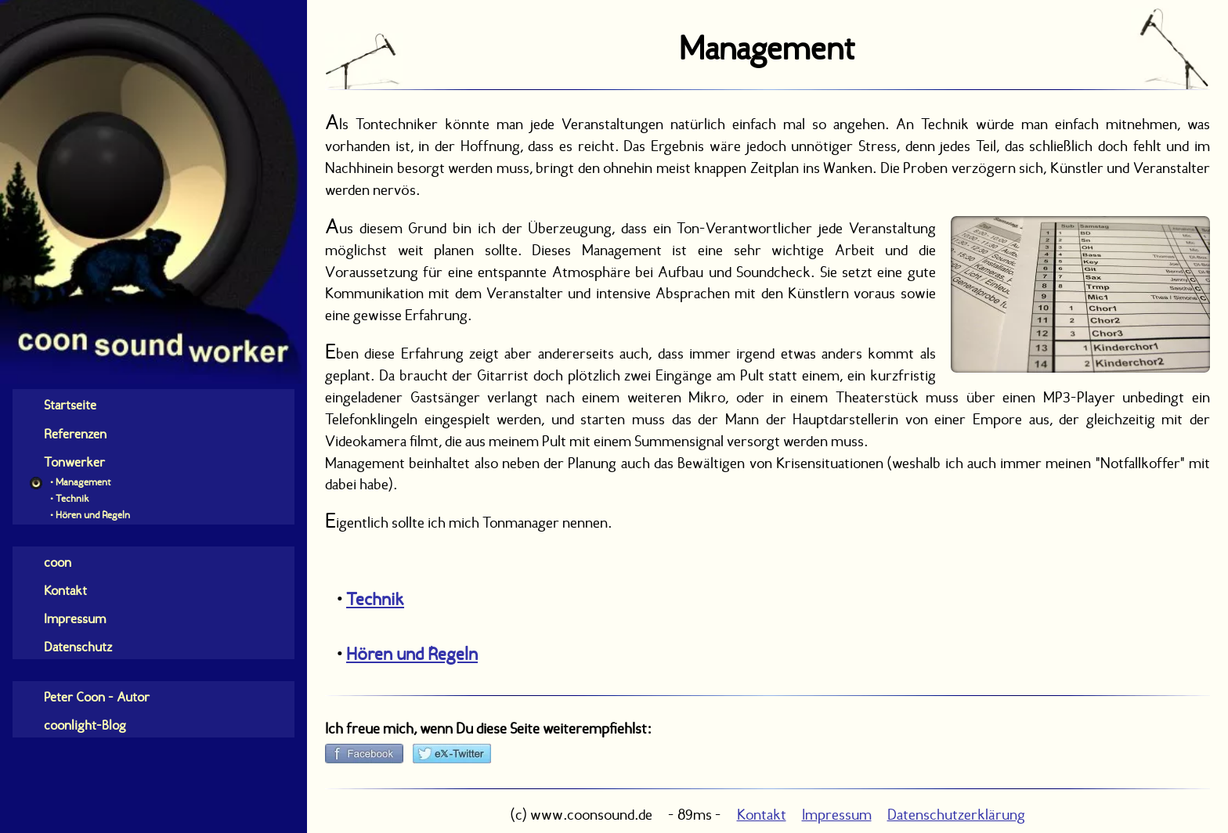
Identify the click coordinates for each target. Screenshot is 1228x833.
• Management (79, 482)
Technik (375, 599)
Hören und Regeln (412, 653)
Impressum (75, 618)
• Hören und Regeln (89, 514)
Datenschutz (78, 646)
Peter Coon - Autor (97, 696)
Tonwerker (74, 462)
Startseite (70, 404)
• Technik (68, 498)
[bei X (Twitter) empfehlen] (452, 753)
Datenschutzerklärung (956, 814)
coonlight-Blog (85, 725)
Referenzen (75, 433)
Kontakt (65, 590)
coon (57, 562)
